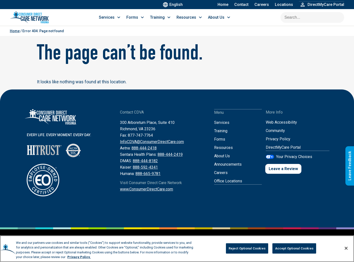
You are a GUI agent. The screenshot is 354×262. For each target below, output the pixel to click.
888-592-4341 (145, 172)
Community (275, 135)
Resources (223, 152)
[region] (177, 248)
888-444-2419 (170, 159)
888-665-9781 (148, 178)
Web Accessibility (281, 127)
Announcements (228, 169)
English (173, 4)
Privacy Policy (278, 144)
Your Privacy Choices (294, 161)
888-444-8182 (145, 165)
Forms (219, 144)
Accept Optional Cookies (294, 248)
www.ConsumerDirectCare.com (146, 194)
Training (220, 135)
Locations (284, 4)
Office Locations (228, 185)
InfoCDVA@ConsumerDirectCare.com (152, 146)
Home (223, 4)
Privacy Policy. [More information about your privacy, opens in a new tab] (79, 257)
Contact (241, 4)
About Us (222, 160)
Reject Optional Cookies (247, 248)
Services (221, 127)
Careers (261, 4)
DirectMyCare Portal (283, 152)
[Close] (346, 248)
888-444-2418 (144, 153)
